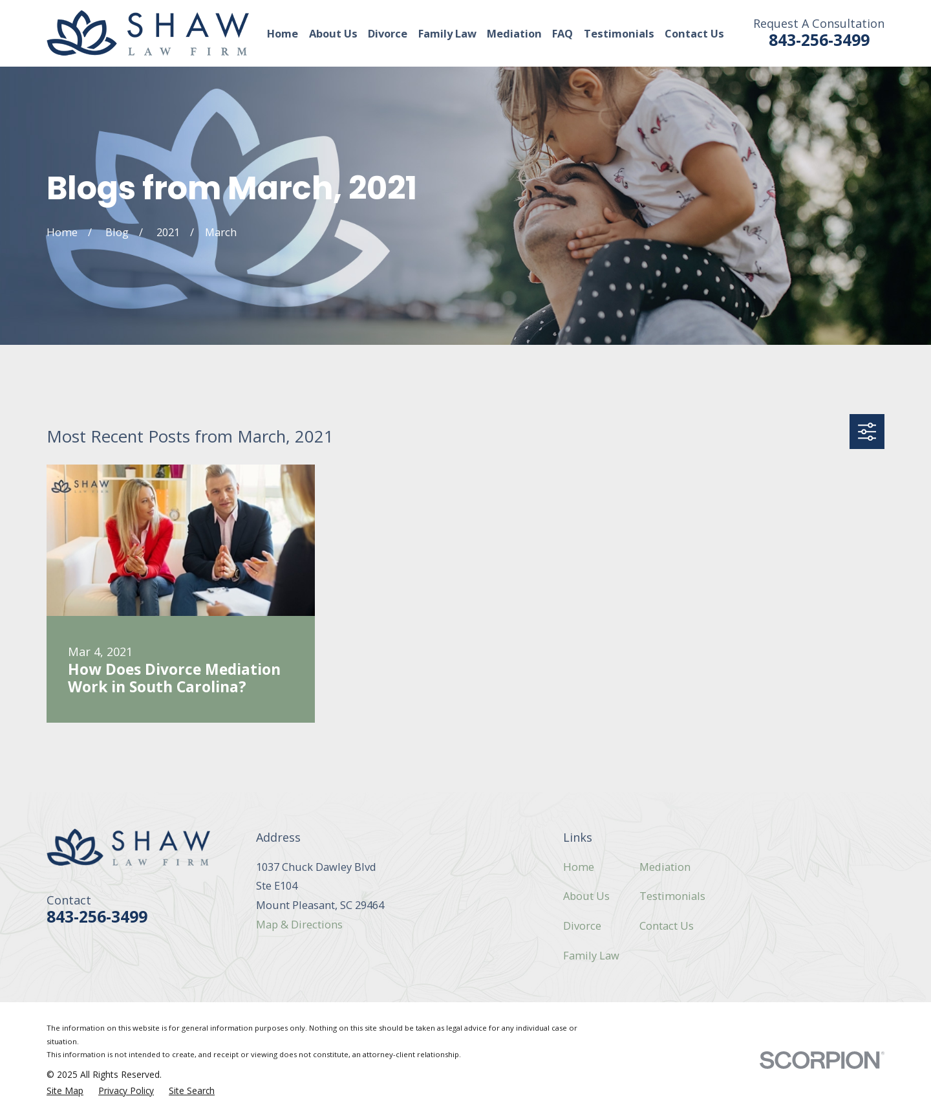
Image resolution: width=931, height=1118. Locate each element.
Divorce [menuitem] (387, 33)
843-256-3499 (819, 39)
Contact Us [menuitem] (694, 33)
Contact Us (666, 925)
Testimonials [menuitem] (619, 33)
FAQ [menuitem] (562, 33)
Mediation (664, 866)
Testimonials (672, 895)
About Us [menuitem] (333, 33)
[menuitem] (65, 1091)
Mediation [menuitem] (514, 33)
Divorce (582, 925)
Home (578, 866)
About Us (586, 895)
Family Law (591, 955)
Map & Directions (299, 924)
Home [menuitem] (282, 33)
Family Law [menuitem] (447, 33)
